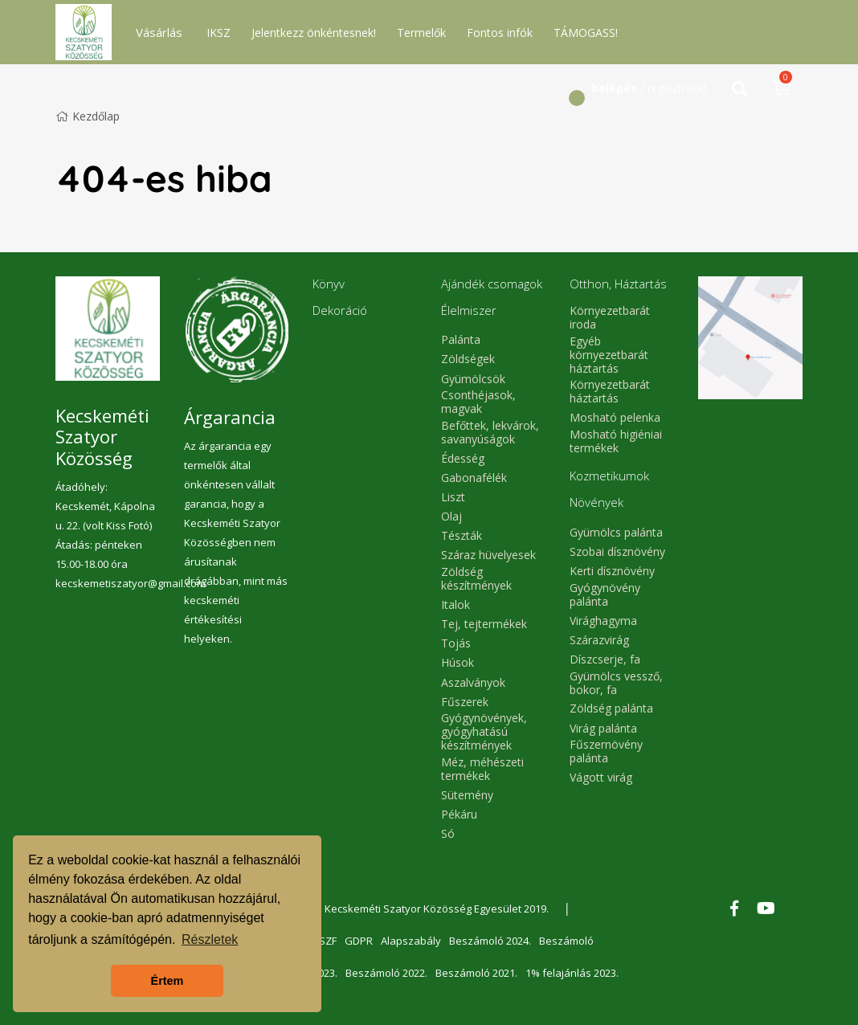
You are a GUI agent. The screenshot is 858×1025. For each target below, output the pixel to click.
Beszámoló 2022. (386, 973)
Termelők (421, 32)
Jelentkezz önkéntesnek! (313, 32)
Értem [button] (167, 980)
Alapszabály (411, 940)
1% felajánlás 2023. (572, 973)
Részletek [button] (210, 939)
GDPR (359, 940)
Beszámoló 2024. (490, 940)
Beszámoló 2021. (476, 973)
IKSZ (218, 32)
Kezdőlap (87, 116)
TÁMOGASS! (586, 32)
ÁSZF (325, 940)
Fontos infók (500, 32)
